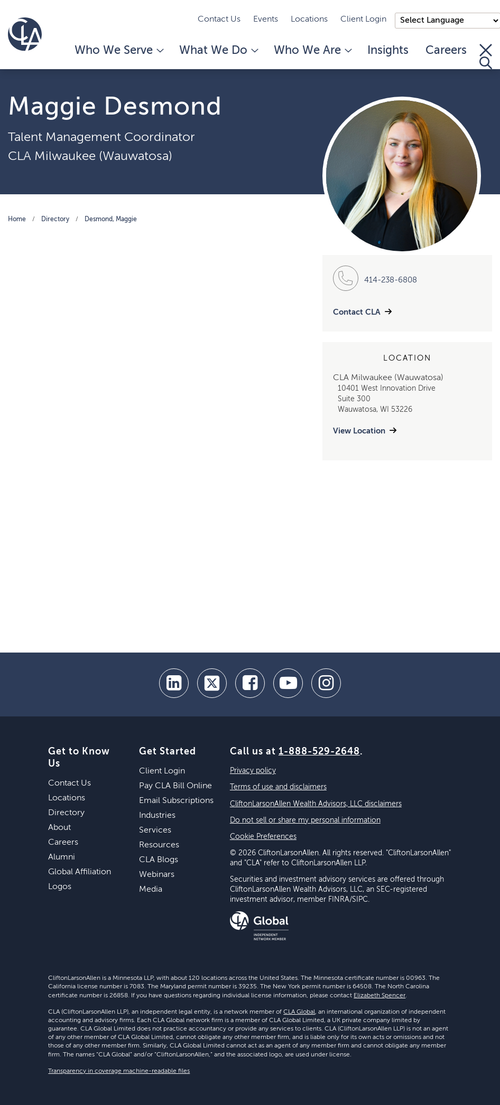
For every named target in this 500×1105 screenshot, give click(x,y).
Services (155, 830)
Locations (309, 19)
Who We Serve (118, 50)
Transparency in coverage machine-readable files (119, 1071)
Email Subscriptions (176, 801)
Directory (55, 219)
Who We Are (312, 50)
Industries (157, 815)
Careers (446, 50)
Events (265, 19)
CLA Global (299, 1012)
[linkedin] (174, 683)
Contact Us (219, 19)
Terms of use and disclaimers (278, 787)
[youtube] (288, 683)
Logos (59, 887)
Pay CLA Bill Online (175, 786)
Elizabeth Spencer (379, 996)
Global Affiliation (79, 872)
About (59, 828)
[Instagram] (326, 683)
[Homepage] (25, 34)
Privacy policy (253, 771)
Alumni (61, 857)
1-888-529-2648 (319, 752)
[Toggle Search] (485, 56)
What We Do (218, 50)
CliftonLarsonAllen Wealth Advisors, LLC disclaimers (316, 804)
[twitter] (212, 683)
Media (150, 889)
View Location (359, 431)
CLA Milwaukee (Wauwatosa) (90, 156)
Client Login (363, 19)
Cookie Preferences (263, 836)
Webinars (156, 875)
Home (17, 219)
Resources (159, 845)
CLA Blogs (158, 860)
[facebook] (250, 683)
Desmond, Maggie (111, 219)
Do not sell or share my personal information (305, 820)
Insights (388, 50)
